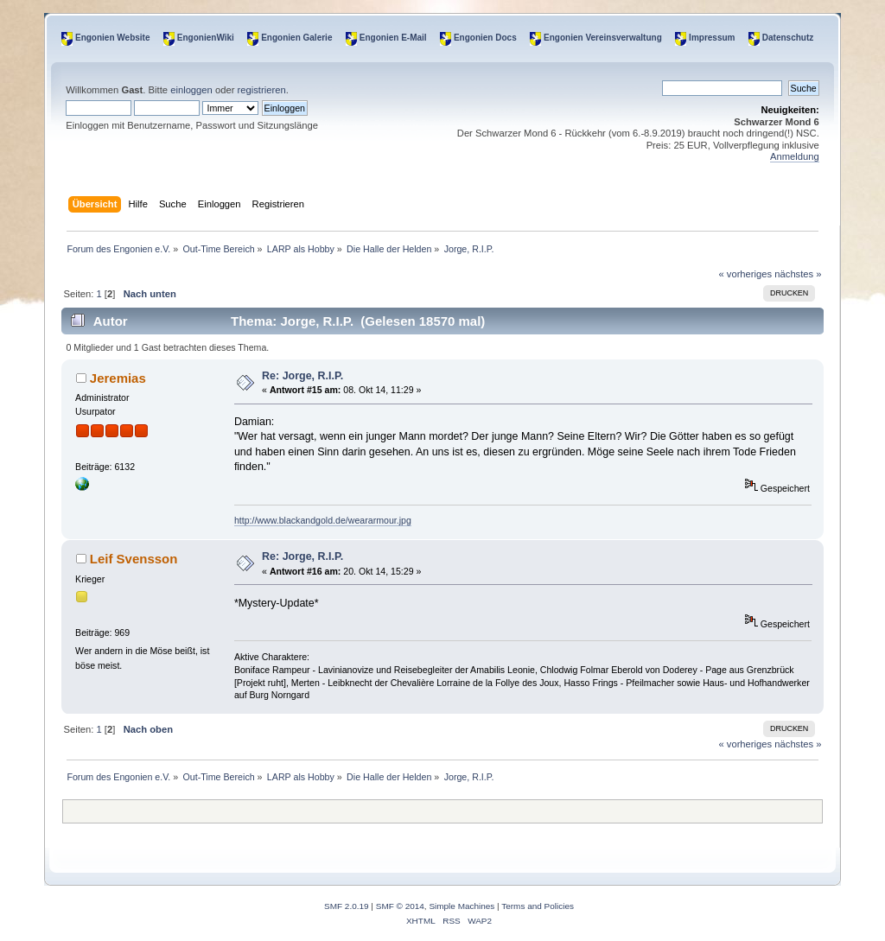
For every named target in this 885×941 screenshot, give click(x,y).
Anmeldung (794, 156)
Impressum (712, 37)
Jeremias (118, 378)
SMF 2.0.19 (346, 906)
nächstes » (797, 274)
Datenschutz (787, 37)
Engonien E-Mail (393, 37)
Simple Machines (461, 906)
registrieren (262, 90)
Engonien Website (112, 37)
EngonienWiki (205, 37)
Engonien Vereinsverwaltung (603, 37)
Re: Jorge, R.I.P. (302, 376)
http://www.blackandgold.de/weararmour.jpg (322, 520)
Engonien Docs (485, 37)
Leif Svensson (134, 558)
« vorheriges (745, 274)
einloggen (191, 90)
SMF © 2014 (400, 906)
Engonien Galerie (296, 37)
